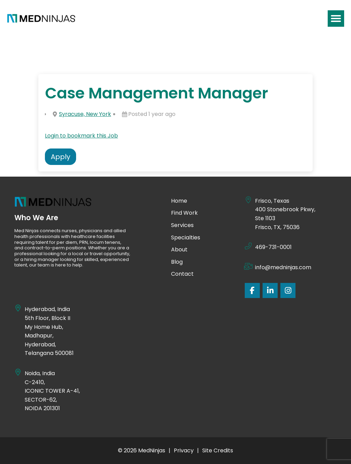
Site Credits (217, 450)
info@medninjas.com (283, 267)
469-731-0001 (273, 247)
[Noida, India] (17, 372)
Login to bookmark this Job (81, 136)
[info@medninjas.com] (248, 266)
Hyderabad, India (47, 309)
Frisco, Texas (272, 201)
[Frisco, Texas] (248, 200)
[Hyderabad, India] (17, 308)
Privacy (184, 450)
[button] (336, 18)
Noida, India (40, 373)
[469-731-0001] (248, 246)
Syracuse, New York (85, 114)
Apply (60, 157)
